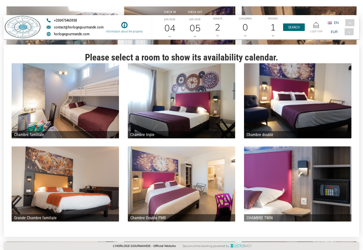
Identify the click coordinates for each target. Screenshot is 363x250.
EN (336, 22)
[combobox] (343, 22)
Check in (170, 12)
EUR (334, 31)
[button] (294, 27)
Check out (195, 12)
